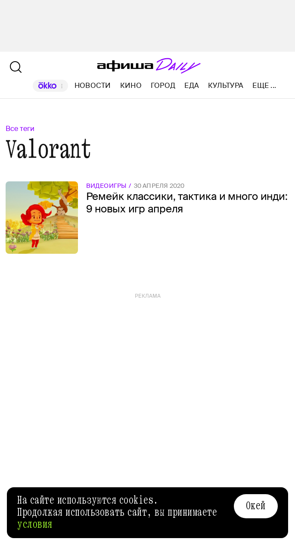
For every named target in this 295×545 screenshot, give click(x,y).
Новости (93, 85)
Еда (191, 85)
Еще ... (264, 85)
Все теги (20, 128)
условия (35, 524)
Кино (131, 85)
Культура (225, 85)
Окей (256, 506)
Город (163, 85)
